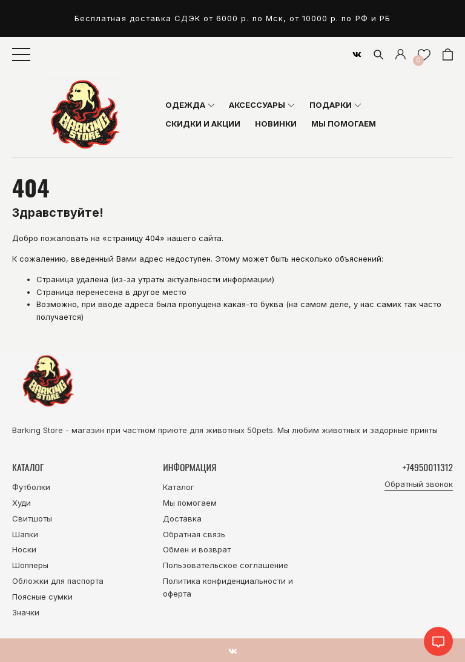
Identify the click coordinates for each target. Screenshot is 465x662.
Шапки (25, 534)
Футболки (31, 487)
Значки (25, 612)
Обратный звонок (418, 484)
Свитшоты (32, 518)
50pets (260, 430)
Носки (24, 549)
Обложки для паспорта (58, 581)
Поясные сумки (42, 596)
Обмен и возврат (197, 549)
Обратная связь (194, 534)
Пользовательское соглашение (225, 565)
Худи (21, 503)
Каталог (178, 487)
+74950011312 (428, 467)
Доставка (182, 518)
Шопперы (30, 565)
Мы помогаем (190, 503)
